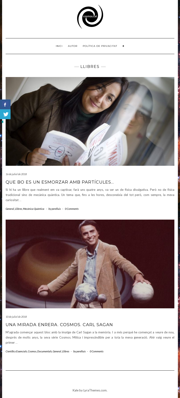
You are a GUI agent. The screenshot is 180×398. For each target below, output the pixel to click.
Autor (72, 46)
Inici (59, 46)
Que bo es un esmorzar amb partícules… (60, 182)
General (10, 208)
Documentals (44, 351)
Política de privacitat (100, 46)
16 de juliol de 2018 (16, 174)
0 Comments (72, 208)
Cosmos (32, 351)
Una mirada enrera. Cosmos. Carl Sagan (59, 324)
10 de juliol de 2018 (16, 316)
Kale (76, 390)
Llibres (18, 208)
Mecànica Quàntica (33, 208)
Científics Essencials (16, 351)
